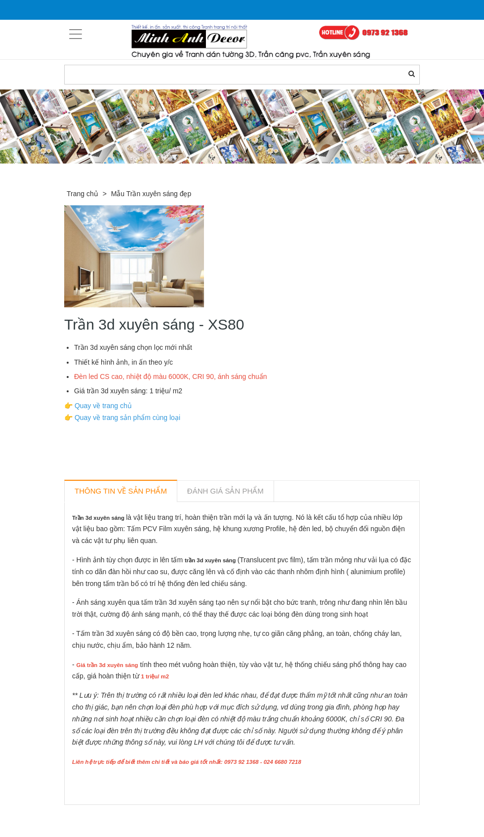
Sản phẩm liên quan (117, 816)
